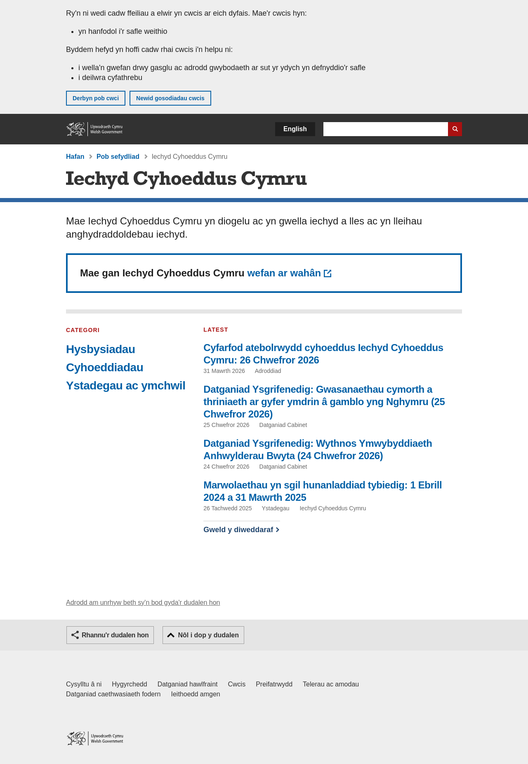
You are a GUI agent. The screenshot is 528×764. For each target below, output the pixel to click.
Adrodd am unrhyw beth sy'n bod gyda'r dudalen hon (143, 602)
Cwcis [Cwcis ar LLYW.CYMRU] (237, 684)
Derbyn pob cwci (96, 98)
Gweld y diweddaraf (238, 530)
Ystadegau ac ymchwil (125, 385)
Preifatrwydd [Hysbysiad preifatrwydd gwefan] (274, 684)
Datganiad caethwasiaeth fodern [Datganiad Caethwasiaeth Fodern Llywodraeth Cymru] (113, 694)
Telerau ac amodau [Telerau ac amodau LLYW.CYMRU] (331, 684)
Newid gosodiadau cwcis (170, 98)
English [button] (295, 128)
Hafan (75, 156)
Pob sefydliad (118, 156)
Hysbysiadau (100, 349)
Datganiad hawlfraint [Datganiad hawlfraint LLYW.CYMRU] (188, 684)
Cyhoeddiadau (104, 367)
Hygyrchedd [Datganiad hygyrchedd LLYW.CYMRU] (129, 684)
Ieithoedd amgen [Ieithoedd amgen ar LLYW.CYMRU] (195, 694)
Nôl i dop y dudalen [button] (208, 635)
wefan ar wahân (284, 272)
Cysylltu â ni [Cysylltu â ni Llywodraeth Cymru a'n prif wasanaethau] (83, 684)
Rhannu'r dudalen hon (115, 635)
